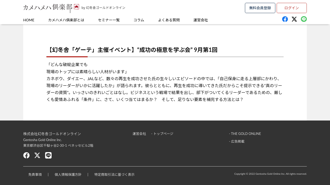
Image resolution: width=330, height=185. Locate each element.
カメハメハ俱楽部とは (66, 20)
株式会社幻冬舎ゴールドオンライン (52, 134)
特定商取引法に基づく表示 (114, 174)
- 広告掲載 (236, 141)
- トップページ (162, 134)
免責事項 (35, 174)
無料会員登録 (260, 8)
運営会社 (201, 20)
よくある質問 (169, 20)
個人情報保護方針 (68, 174)
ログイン (291, 8)
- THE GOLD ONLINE (245, 134)
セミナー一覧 (109, 20)
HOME (28, 20)
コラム (139, 20)
